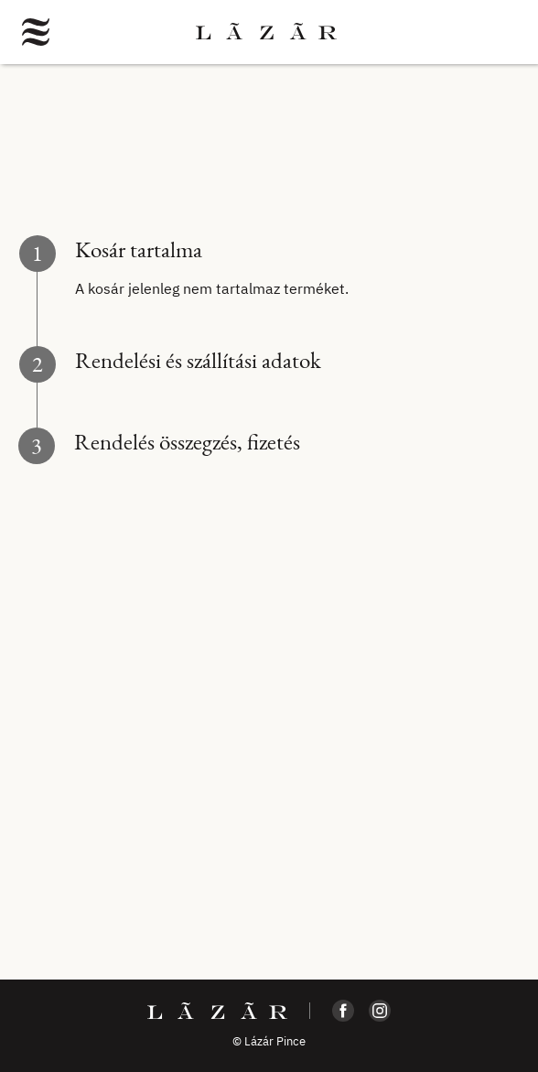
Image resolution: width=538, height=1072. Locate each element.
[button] (35, 32)
